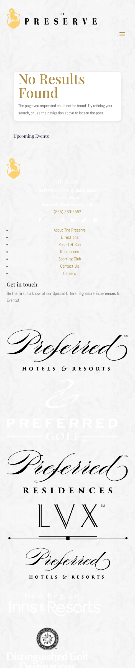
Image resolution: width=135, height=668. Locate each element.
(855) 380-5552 (67, 212)
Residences (69, 252)
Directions (69, 237)
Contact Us (69, 266)
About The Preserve (70, 230)
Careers (69, 273)
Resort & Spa (69, 244)
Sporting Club (69, 259)
